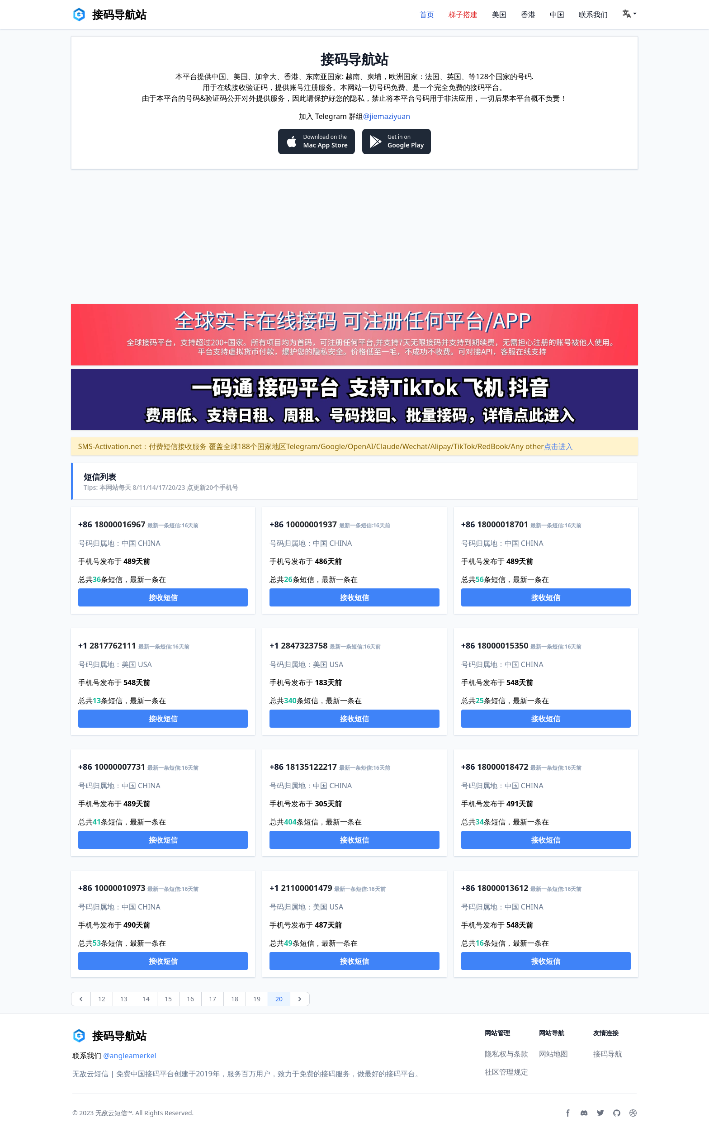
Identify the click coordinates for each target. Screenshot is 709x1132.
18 (234, 999)
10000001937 (311, 524)
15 (168, 999)
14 (146, 999)
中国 (557, 14)
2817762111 (113, 645)
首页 (427, 14)
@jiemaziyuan (386, 116)
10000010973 (119, 887)
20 (279, 999)
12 (101, 999)
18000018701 (502, 524)
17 (212, 999)
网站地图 (553, 1054)
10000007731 (119, 766)
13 (124, 999)
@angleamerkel (129, 1056)
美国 (499, 14)
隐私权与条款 (506, 1054)
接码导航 (607, 1054)
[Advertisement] (354, 236)
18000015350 (502, 645)
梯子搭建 (463, 14)
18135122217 (311, 766)
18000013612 (502, 887)
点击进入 (558, 446)
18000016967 (119, 524)
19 (256, 999)
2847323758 (304, 645)
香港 (528, 14)
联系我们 (593, 14)
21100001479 (306, 887)
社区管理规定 (506, 1072)
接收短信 (163, 597)
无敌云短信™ (113, 1112)
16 (190, 999)
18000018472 (502, 766)
